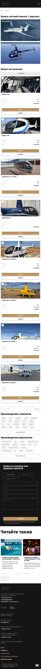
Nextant (25, 427)
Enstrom (22, 441)
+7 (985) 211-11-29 (6, 637)
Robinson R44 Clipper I (9, 176)
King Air (4, 427)
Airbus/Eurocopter (13, 447)
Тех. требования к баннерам (9, 656)
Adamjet (4, 418)
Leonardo (24, 447)
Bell (16, 441)
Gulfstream (16, 424)
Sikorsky (23, 444)
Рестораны (27, 573)
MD (15, 450)
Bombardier (34, 418)
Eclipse (24, 421)
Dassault (17, 421)
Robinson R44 (6, 218)
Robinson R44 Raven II (9, 259)
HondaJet (31, 424)
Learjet (10, 427)
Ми (35, 444)
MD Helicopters (5, 444)
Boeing (26, 418)
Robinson (15, 444)
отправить (20, 518)
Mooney (17, 427)
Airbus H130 (5, 94)
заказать (20, 109)
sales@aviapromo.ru (7, 599)
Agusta (3, 447)
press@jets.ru (5, 622)
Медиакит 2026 (5, 653)
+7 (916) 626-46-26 (6, 597)
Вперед (36, 409)
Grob (8, 424)
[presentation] (14, 513)
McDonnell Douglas (6, 450)
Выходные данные (6, 659)
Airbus (10, 418)
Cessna (3, 421)
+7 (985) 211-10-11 (6, 629)
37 (6, 408)
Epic (3, 424)
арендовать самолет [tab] (10, 478)
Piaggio (32, 427)
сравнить (20, 113)
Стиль (3, 573)
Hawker (24, 424)
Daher (10, 421)
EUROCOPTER (29, 450)
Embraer (31, 421)
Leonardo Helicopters (33, 441)
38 (8, 408)
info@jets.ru (4, 650)
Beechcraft (18, 418)
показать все (20, 432)
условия (12, 666)
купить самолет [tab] (11, 474)
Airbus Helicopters (6, 441)
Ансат (30, 444)
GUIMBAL (21, 450)
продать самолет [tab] (26, 474)
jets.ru (2, 647)
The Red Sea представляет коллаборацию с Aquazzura (11, 558)
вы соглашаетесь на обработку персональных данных (23, 521)
